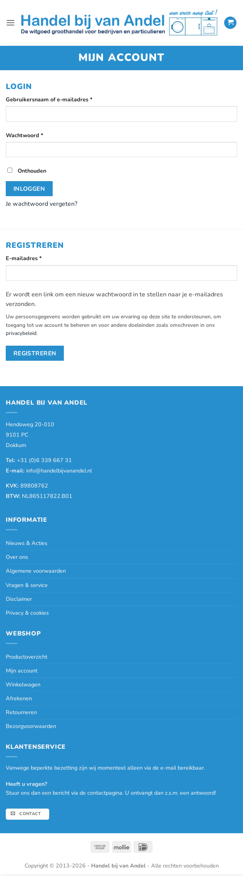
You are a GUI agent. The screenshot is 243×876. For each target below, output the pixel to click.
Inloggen (29, 189)
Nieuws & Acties (26, 543)
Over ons (17, 557)
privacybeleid (21, 333)
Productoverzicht (26, 657)
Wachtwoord (34, 135)
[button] (10, 22)
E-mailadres (33, 258)
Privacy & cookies (27, 613)
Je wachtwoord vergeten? (41, 204)
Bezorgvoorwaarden (31, 726)
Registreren (35, 353)
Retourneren (21, 712)
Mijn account (21, 670)
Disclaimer (19, 599)
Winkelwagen (23, 684)
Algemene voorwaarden (36, 571)
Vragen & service (27, 585)
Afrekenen (19, 698)
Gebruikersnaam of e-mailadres (58, 99)
